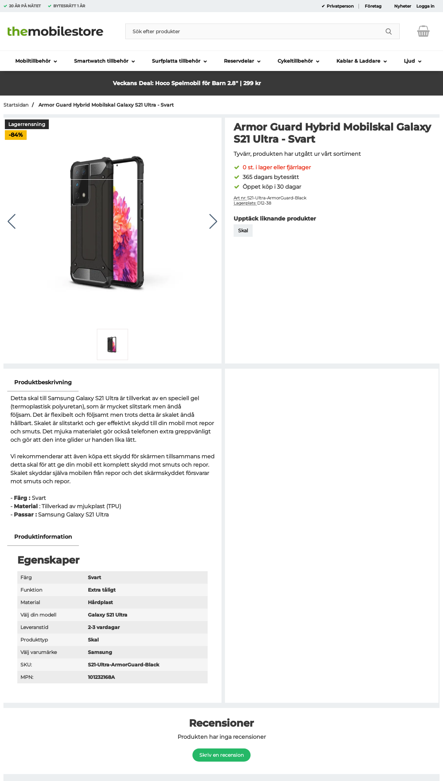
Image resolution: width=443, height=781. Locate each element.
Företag (373, 6)
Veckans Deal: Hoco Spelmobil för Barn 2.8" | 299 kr (187, 83)
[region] (112, 383)
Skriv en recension (221, 755)
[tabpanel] (112, 451)
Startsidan (15, 105)
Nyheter (402, 6)
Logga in (425, 6)
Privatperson (340, 6)
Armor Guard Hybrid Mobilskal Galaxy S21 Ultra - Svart (105, 105)
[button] (295, 76)
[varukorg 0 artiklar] (423, 31)
